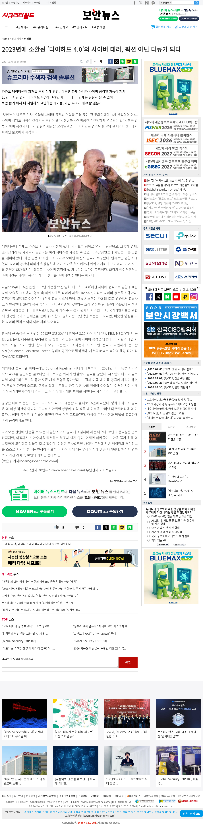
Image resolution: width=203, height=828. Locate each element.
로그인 (5, 2)
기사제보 (27, 2)
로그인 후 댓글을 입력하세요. (60, 662)
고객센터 (94, 796)
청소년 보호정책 (67, 796)
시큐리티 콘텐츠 (188, 27)
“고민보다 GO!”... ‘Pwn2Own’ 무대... (95, 634)
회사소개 (6, 796)
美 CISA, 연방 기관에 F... (169, 387)
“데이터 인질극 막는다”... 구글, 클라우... (170, 418)
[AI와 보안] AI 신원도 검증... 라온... (167, 413)
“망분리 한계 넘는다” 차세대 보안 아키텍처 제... (101, 626)
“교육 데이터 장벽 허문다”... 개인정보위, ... (28, 626)
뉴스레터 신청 (50, 2)
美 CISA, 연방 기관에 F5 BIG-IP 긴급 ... (169, 203)
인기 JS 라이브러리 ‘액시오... (172, 374)
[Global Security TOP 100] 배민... (167, 190)
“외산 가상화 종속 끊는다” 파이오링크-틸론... (172, 404)
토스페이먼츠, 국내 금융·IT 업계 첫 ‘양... (169, 400)
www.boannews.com (68, 470)
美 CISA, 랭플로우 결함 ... (169, 378)
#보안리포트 (80, 27)
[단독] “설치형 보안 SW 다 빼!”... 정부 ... (170, 180)
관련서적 (119, 796)
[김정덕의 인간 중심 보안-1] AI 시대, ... (25, 634)
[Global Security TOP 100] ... (21, 641)
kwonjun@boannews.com (99, 815)
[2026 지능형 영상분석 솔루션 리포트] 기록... (99, 648)
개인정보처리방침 (47, 796)
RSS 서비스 (134, 796)
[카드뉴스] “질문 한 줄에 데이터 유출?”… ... (28, 648)
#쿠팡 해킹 (98, 27)
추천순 (171, 427)
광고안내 (18, 796)
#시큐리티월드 (42, 27)
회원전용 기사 (163, 27)
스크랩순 (191, 427)
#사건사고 (61, 27)
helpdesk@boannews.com (159, 806)
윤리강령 (82, 796)
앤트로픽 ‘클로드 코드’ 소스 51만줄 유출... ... (172, 199)
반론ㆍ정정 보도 (191, 813)
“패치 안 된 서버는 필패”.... (171, 369)
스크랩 (37, 2)
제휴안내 (107, 796)
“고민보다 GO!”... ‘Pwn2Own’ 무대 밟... (170, 221)
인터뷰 (27, 38)
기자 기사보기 (124, 481)
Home (5, 38)
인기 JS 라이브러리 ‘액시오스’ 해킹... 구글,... (172, 212)
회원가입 (15, 2)
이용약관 (30, 796)
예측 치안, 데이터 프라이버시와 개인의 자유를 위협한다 (38, 544)
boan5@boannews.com (38, 460)
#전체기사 (22, 27)
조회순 (151, 427)
